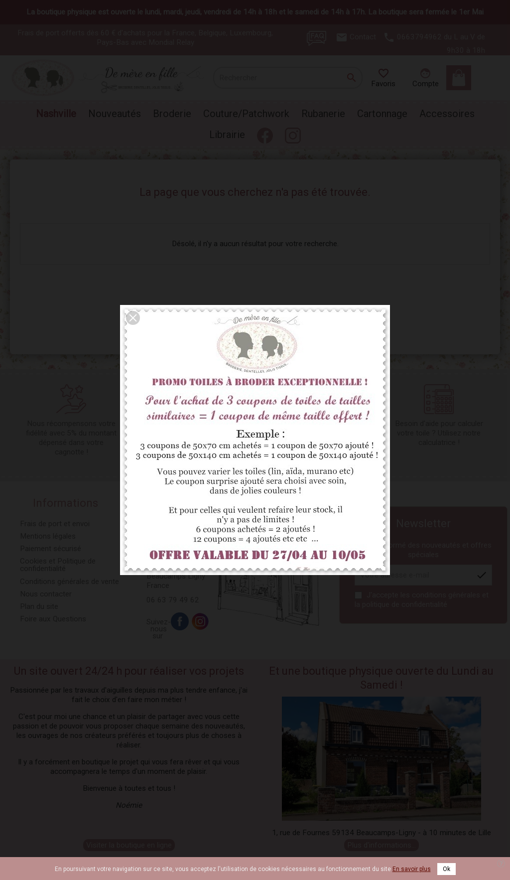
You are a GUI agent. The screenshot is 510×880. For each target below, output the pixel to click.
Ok (446, 869)
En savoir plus (411, 869)
